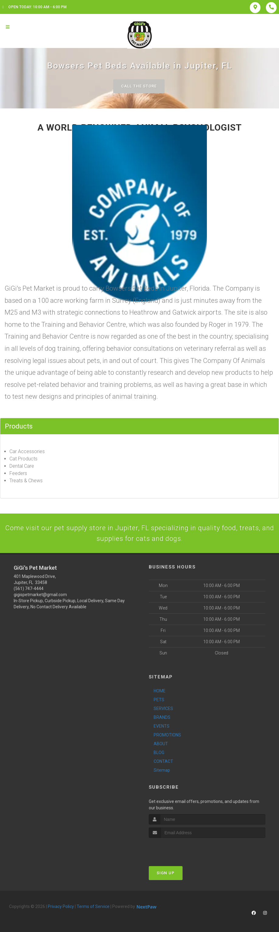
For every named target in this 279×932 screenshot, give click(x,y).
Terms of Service (93, 906)
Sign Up (166, 873)
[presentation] (181, 849)
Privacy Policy (61, 906)
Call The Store (139, 86)
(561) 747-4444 (29, 588)
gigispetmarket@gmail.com (40, 594)
